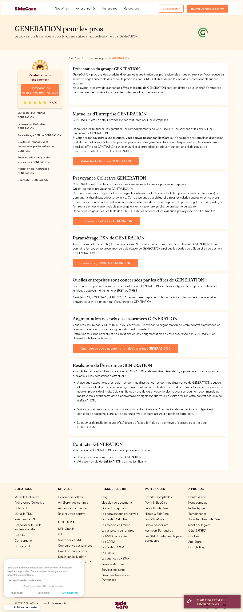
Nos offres (62, 8)
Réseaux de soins (113, 564)
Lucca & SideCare (156, 508)
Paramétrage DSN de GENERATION (39, 135)
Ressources (131, 8)
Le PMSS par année (114, 536)
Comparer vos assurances (75, 545)
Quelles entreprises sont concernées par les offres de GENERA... (36, 146)
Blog (105, 497)
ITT (60, 534)
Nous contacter (198, 502)
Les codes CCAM (113, 547)
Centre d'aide (197, 497)
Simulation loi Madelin (72, 557)
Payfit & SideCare (156, 502)
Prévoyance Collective (29, 502)
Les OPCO (108, 553)
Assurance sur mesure (72, 508)
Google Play (196, 547)
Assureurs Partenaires (159, 530)
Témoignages (197, 514)
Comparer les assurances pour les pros (40, 90)
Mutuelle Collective (27, 497)
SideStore (21, 535)
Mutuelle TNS (23, 514)
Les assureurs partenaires (118, 530)
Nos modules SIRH (70, 540)
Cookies (193, 536)
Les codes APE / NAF (115, 519)
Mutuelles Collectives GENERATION (106, 161)
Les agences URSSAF (115, 558)
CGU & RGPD (197, 530)
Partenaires (109, 8)
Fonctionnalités (86, 8)
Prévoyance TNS (26, 519)
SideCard (21, 508)
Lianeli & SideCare (156, 525)
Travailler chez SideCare (204, 519)
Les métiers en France (116, 525)
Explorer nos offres (70, 497)
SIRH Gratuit (66, 529)
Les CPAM (108, 542)
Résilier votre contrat (71, 514)
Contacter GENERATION (33, 179)
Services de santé (113, 569)
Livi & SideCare (154, 519)
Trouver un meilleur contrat (207, 8)
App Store (195, 542)
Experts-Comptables (158, 497)
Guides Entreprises (114, 508)
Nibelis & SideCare (157, 514)
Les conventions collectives (120, 514)
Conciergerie (23, 540)
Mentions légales (199, 525)
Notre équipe (196, 508)
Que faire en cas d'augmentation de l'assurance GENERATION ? (125, 348)
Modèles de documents (117, 502)
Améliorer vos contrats (73, 502)
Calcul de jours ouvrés (72, 551)
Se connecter (171, 8)
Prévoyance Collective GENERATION (106, 221)
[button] (21, 607)
